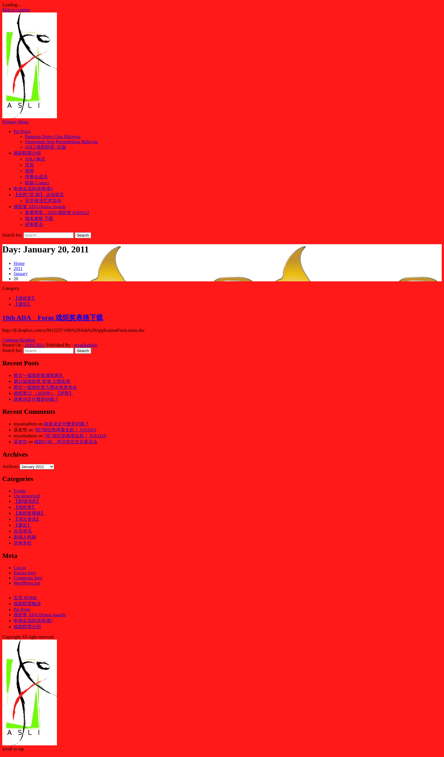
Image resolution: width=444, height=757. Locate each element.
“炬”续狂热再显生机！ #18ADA (65, 429)
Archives (10, 466)
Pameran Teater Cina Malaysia (52, 136)
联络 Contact (37, 182)
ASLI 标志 (35, 159)
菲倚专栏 (23, 543)
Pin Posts (22, 131)
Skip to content (16, 9)
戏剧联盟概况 (27, 603)
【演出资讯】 (27, 519)
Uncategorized (27, 496)
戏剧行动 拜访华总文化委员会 (65, 441)
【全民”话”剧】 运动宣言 (39, 194)
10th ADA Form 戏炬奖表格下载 (52, 317)
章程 (29, 170)
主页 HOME (25, 597)
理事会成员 (36, 176)
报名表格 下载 (39, 218)
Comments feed (28, 577)
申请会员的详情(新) (33, 188)
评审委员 (34, 224)
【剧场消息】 (27, 501)
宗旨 (29, 165)
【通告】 (23, 304)
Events (20, 490)
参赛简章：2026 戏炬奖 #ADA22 (57, 212)
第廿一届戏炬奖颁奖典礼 (38, 375)
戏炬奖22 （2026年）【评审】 (44, 393)
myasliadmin (85, 345)
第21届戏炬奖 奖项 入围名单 (42, 381)
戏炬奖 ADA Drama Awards (40, 206)
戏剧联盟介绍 (27, 153)
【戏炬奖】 (25, 298)
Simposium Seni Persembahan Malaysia (61, 141)
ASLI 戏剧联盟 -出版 (45, 147)
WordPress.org (27, 583)
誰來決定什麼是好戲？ (36, 399)
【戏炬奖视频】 (29, 513)
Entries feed (24, 572)
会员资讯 (23, 531)
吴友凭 (20, 441)
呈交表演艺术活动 (43, 200)
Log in (19, 567)
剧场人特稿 (25, 537)
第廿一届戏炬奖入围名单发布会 (45, 387)
